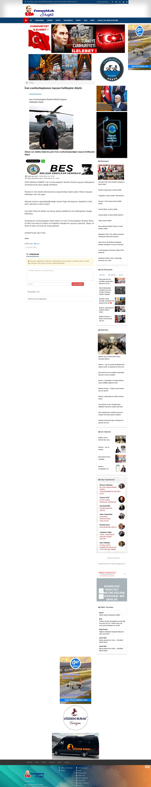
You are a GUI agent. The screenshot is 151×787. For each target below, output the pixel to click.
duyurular (67, 762)
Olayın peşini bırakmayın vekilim (109, 615)
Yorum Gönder (78, 284)
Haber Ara (81, 775)
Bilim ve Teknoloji (67, 768)
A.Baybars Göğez (106, 532)
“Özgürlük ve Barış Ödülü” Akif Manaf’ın (111, 195)
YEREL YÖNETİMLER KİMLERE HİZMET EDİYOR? (107, 537)
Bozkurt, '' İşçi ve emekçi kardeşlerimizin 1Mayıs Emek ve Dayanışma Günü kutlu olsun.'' (111, 367)
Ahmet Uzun (103, 629)
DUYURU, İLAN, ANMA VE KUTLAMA (108, 20)
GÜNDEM (49, 20)
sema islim (103, 638)
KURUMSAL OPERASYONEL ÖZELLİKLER (105, 519)
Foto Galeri (81, 780)
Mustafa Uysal (104, 525)
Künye (36, 762)
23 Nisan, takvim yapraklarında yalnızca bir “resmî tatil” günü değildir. (108, 547)
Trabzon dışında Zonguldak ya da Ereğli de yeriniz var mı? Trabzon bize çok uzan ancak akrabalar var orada (112, 623)
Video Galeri (82, 773)
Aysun (101, 612)
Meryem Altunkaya (106, 485)
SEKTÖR (58, 20)
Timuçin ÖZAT (104, 497)
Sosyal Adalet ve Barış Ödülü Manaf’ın (110, 215)
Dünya (32, 83)
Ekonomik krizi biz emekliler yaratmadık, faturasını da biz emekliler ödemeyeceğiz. (111, 375)
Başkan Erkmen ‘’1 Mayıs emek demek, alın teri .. (105, 319)
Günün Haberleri (83, 783)
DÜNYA (92, 20)
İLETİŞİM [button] (44, 762)
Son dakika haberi (31, 247)
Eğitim (63, 770)
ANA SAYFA (29, 762)
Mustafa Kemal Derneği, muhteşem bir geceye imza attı (106, 301)
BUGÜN (102, 275)
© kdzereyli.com (29, 781)
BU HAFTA (112, 275)
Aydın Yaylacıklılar (106, 514)
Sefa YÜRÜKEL (105, 543)
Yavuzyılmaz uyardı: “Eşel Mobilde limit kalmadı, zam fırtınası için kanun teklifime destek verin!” (52, 1)
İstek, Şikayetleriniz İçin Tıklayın (33, 785)
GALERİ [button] (59, 762)
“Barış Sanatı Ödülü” (105, 220)
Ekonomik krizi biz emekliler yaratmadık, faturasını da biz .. (106, 281)
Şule (100, 619)
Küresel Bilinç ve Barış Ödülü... (108, 209)
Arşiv (79, 770)
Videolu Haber (82, 768)
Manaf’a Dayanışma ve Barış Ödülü (110, 190)
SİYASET (78, 20)
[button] (31, 20)
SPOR (85, 20)
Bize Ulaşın (52, 762)
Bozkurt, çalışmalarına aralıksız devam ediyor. (106, 310)
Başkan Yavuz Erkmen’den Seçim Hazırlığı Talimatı (104, 440)
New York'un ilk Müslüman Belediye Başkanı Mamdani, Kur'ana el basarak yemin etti (110, 244)
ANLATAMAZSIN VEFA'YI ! (108, 527)
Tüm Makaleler (83, 778)
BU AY (121, 275)
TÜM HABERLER (68, 20)
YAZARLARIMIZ (39, 20)
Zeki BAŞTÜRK (105, 506)
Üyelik (80, 785)
